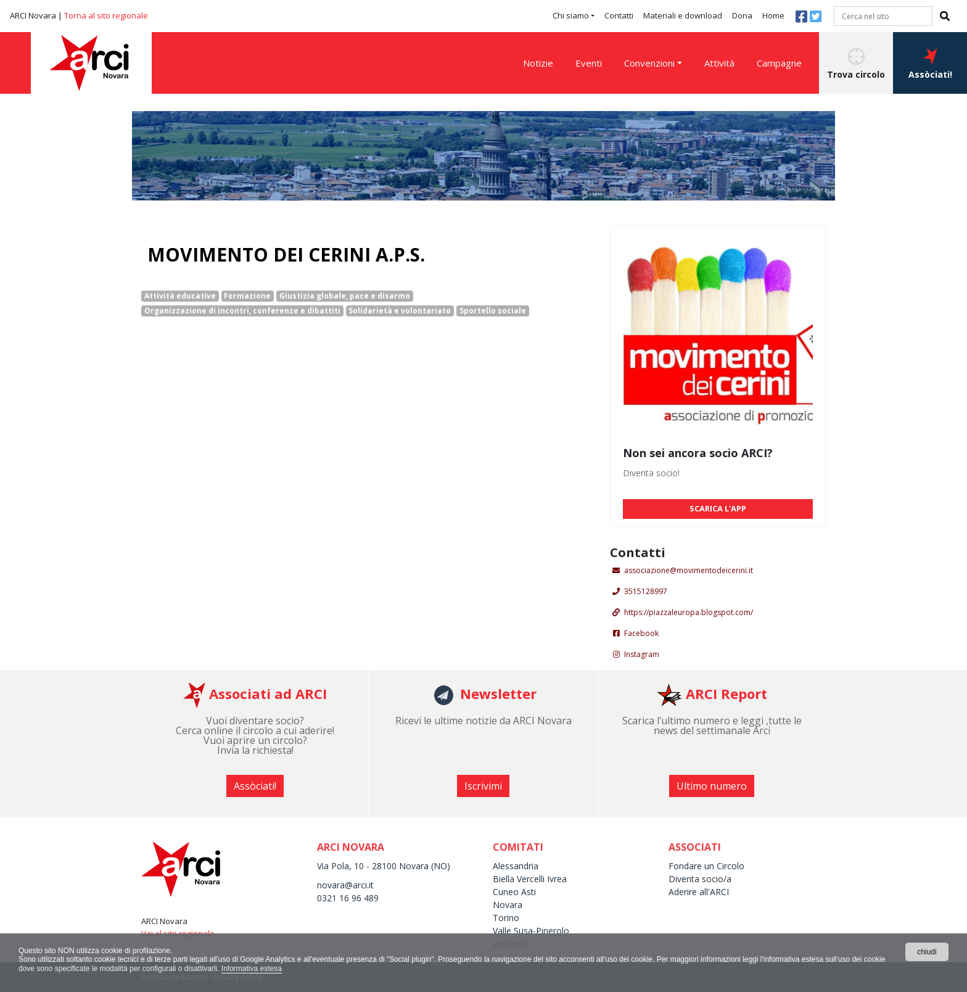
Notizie (538, 63)
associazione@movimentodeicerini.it (688, 570)
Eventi (588, 63)
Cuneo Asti (514, 892)
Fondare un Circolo (706, 866)
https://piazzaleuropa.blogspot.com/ (688, 612)
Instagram (641, 654)
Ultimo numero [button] (712, 786)
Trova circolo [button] (856, 64)
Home (773, 15)
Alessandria (515, 866)
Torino (506, 918)
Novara (507, 905)
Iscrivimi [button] (483, 786)
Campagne (779, 63)
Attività (719, 63)
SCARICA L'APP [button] (717, 508)
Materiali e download (682, 15)
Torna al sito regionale (106, 15)
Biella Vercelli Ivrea (530, 879)
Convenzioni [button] (649, 63)
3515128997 (645, 591)
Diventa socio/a (700, 879)
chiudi (926, 952)
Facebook (641, 633)
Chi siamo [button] (571, 15)
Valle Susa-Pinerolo (531, 930)
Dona (742, 15)
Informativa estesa (251, 968)
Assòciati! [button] (930, 64)
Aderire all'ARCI (699, 892)
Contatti (618, 15)
